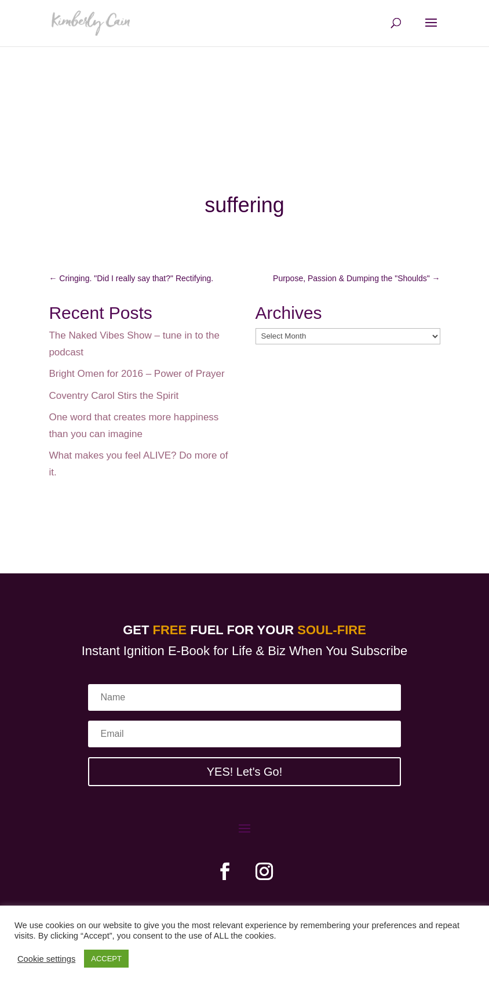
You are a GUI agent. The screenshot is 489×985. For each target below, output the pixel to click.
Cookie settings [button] (46, 959)
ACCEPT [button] (106, 958)
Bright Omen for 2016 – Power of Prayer (136, 373)
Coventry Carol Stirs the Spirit (113, 395)
